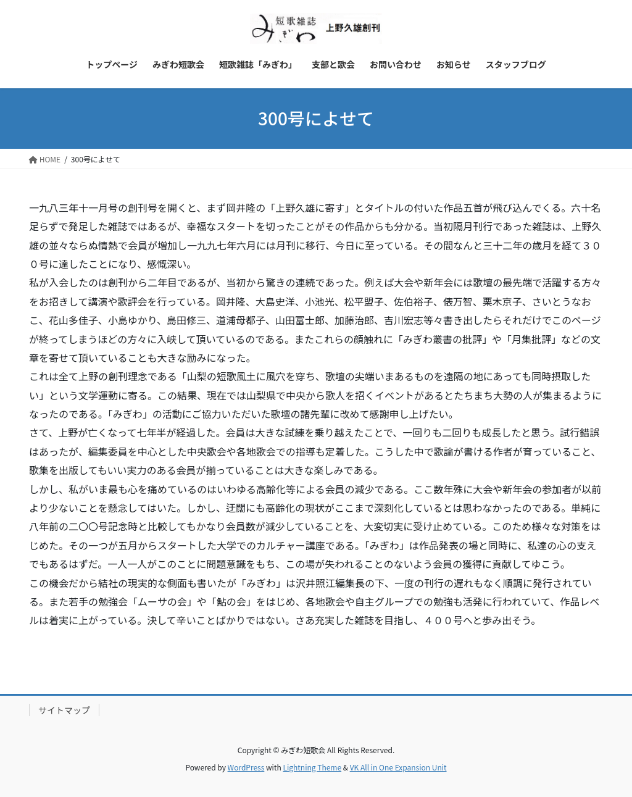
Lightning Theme (312, 767)
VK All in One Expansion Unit (398, 767)
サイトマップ (64, 710)
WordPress (246, 767)
